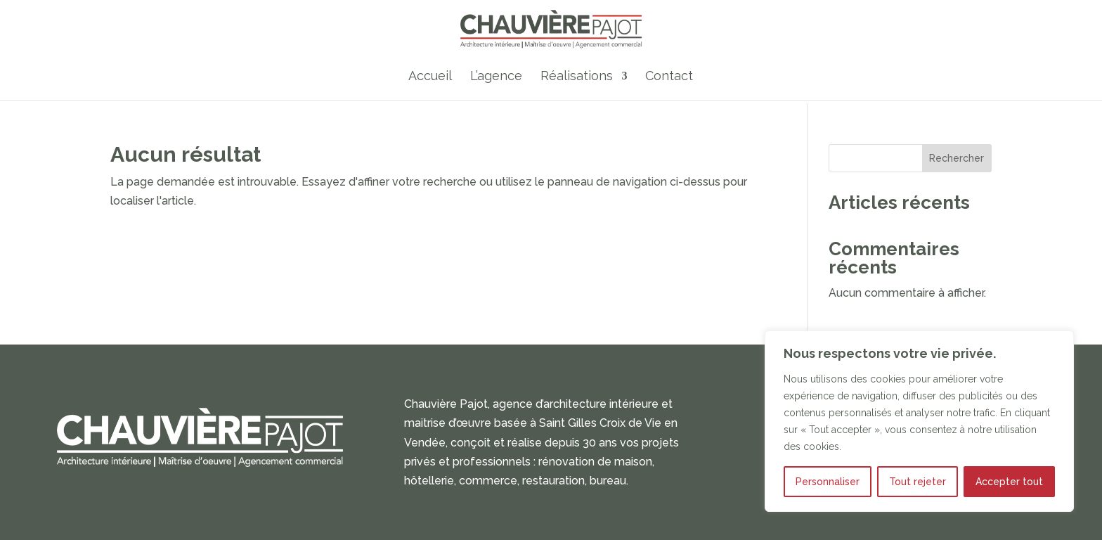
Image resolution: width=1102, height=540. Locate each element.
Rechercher (956, 158)
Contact (669, 77)
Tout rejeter (917, 481)
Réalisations (576, 77)
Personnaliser (828, 481)
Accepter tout (1009, 481)
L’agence (496, 77)
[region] (919, 421)
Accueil (430, 77)
